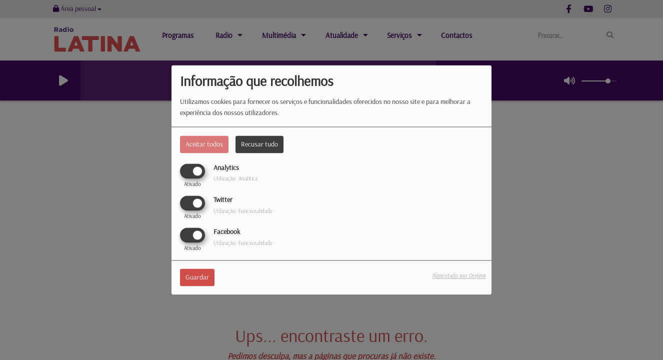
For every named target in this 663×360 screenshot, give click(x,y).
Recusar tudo (259, 144)
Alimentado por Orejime (459, 276)
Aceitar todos (204, 144)
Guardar (197, 277)
